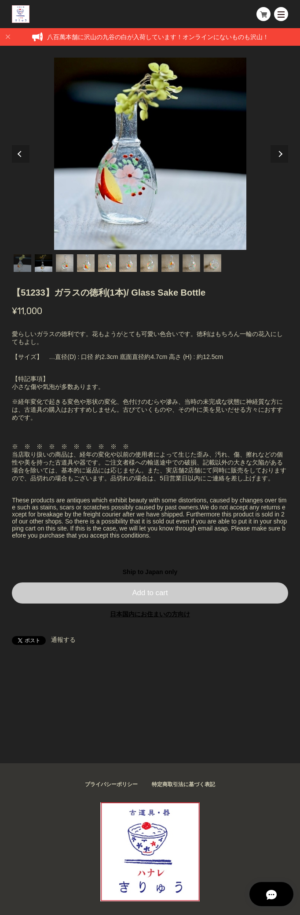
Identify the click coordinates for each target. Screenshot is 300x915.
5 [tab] (107, 263)
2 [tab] (43, 263)
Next (279, 154)
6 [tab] (128, 263)
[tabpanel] (150, 153)
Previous (20, 154)
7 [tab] (149, 263)
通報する (63, 639)
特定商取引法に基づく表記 (183, 784)
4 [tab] (86, 263)
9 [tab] (191, 263)
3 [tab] (64, 263)
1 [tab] (22, 263)
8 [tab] (170, 263)
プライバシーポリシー (111, 784)
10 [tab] (212, 263)
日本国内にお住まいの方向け (150, 614)
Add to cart (150, 593)
